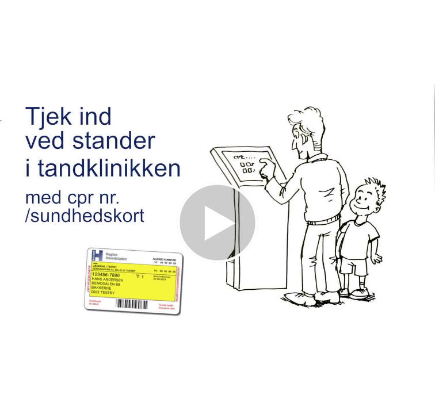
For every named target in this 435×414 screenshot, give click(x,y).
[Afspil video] (217, 259)
